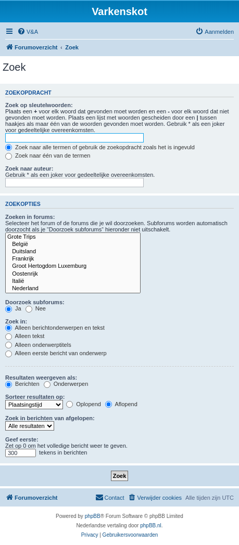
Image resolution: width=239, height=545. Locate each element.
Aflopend (121, 404)
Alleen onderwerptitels (38, 345)
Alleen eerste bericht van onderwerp (56, 353)
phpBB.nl (150, 525)
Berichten (22, 384)
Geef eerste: (22, 439)
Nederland (73, 288)
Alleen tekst (24, 336)
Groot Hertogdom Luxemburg (73, 266)
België (73, 244)
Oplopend (83, 404)
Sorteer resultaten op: (35, 397)
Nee (36, 308)
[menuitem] (27, 31)
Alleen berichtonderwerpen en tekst (55, 328)
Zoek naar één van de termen (47, 155)
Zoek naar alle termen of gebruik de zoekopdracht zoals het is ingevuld (100, 147)
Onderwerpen (66, 384)
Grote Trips (73, 237)
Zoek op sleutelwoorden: (39, 105)
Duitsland (73, 251)
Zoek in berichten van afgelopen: (50, 418)
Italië (73, 281)
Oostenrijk (73, 274)
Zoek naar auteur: (29, 168)
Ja (13, 308)
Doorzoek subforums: (35, 302)
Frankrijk (73, 259)
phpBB (92, 516)
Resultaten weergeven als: (41, 377)
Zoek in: (16, 321)
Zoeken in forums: (30, 217)
